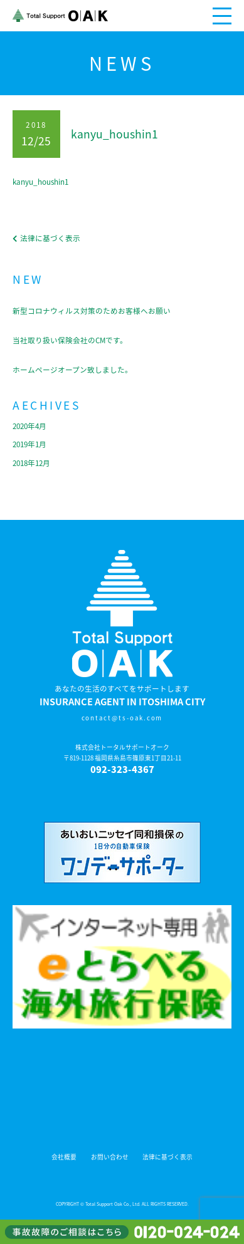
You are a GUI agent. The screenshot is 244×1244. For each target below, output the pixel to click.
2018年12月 (31, 463)
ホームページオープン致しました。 (72, 369)
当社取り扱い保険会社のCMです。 (70, 340)
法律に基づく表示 (167, 1157)
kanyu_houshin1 (40, 181)
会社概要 (64, 1157)
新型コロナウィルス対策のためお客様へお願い (92, 310)
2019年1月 (29, 444)
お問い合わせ (110, 1157)
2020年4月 (29, 426)
